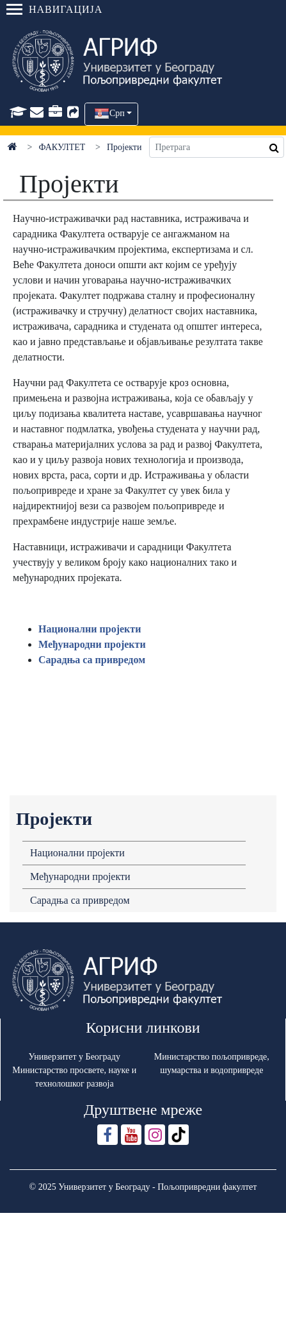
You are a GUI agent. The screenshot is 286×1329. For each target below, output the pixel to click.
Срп (117, 113)
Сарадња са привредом (80, 900)
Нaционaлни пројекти (89, 628)
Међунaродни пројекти (92, 644)
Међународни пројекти (80, 876)
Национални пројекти (77, 852)
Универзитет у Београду (74, 1057)
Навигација (54, 9)
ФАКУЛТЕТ (62, 147)
